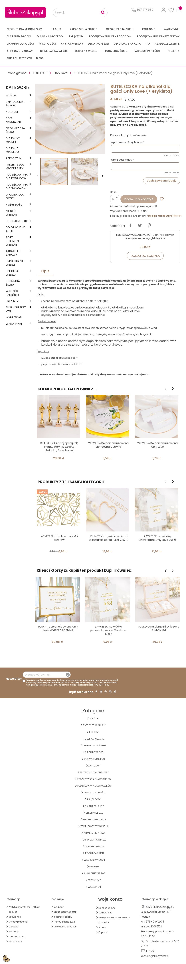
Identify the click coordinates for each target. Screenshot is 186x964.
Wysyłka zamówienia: (123, 211)
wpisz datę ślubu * (122, 160)
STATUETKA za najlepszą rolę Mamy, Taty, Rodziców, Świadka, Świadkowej (59, 446)
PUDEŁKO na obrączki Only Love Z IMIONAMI (158, 628)
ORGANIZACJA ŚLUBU (119, 29)
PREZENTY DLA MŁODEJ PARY (24, 29)
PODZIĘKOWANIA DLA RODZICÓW (110, 36)
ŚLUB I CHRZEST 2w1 (19, 58)
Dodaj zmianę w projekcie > (164, 215)
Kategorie (18, 87)
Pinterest (149, 225)
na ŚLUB (56, 29)
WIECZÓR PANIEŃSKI (147, 51)
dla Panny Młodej (19, 36)
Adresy (102, 927)
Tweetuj (139, 225)
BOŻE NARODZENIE (14, 120)
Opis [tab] (45, 271)
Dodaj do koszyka (138, 199)
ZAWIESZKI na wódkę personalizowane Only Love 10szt (108, 630)
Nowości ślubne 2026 (65, 926)
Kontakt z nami (17, 936)
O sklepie (13, 926)
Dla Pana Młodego (50, 36)
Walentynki (171, 29)
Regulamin (15, 916)
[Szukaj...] (80, 12)
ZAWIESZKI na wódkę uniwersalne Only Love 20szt (157, 538)
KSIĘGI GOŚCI (47, 43)
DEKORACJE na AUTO (127, 43)
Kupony (102, 932)
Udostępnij (130, 225)
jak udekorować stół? (65, 911)
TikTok (115, 691)
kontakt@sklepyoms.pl (155, 956)
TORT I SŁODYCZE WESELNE (162, 43)
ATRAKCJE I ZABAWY (20, 51)
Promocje (14, 931)
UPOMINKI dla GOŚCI (20, 43)
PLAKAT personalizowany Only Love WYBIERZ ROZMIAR (58, 628)
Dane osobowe (106, 907)
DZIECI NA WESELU (86, 51)
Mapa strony (16, 941)
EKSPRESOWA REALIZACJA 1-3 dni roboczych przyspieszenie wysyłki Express (145, 236)
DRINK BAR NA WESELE (54, 51)
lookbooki (59, 907)
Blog (39, 58)
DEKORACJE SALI (98, 43)
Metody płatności (18, 921)
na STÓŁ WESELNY (72, 43)
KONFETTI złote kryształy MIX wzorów (59, 538)
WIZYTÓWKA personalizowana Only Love (157, 445)
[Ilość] (114, 199)
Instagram (110, 691)
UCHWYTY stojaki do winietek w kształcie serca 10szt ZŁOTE (108, 538)
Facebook (96, 691)
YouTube (100, 691)
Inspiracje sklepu (63, 916)
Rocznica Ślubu (116, 51)
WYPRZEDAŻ (13, 317)
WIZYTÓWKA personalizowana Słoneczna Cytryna (108, 445)
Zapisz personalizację (161, 180)
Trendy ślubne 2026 (64, 921)
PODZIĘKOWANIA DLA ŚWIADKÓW (158, 36)
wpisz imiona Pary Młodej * (128, 142)
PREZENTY (173, 51)
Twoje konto (109, 899)
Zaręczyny (76, 36)
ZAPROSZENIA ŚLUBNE (83, 29)
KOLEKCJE (148, 29)
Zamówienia (105, 912)
